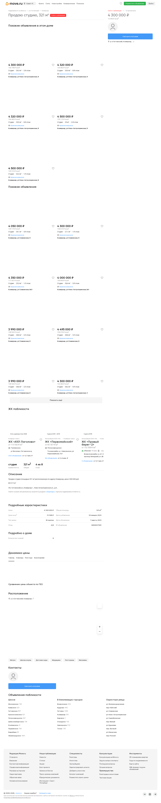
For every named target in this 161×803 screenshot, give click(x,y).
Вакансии (13, 759)
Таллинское (15, 446)
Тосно (59, 727)
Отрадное (61, 720)
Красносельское (15, 713)
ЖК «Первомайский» (59, 440)
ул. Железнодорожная (115, 703)
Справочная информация (19, 766)
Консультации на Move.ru (109, 756)
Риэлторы (73, 756)
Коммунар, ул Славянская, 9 (19, 238)
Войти (151, 3)
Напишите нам (45, 792)
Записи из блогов (46, 769)
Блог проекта (44, 766)
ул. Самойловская (113, 717)
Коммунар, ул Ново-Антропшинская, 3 (72, 393)
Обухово (87, 449)
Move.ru (72, 794)
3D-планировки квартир (138, 756)
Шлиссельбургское (16, 720)
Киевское (12, 706)
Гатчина (60, 710)
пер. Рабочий (111, 706)
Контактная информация (19, 762)
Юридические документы (49, 776)
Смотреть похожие (32, 685)
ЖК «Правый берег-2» (90, 442)
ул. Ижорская (111, 731)
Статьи (42, 759)
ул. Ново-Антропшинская (116, 713)
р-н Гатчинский (34, 11)
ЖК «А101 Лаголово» (21, 440)
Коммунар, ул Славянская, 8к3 (20, 289)
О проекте (14, 756)
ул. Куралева (111, 724)
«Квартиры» (50, 490)
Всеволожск (62, 703)
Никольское (62, 724)
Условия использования (18, 779)
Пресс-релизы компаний (48, 773)
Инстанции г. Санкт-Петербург (47, 780)
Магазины (83, 659)
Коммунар (45, 11)
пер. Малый (110, 720)
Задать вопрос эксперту (108, 759)
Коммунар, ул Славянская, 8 (19, 341)
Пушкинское (13, 727)
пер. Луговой (111, 727)
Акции (41, 762)
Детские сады (41, 659)
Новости (42, 756)
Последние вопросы (107, 762)
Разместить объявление (135, 3)
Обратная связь (16, 776)
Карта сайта (134, 762)
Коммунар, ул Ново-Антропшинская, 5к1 (73, 289)
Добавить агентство (77, 769)
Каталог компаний (76, 773)
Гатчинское (13, 710)
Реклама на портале (17, 769)
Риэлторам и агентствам (108, 773)
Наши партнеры (16, 773)
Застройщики (74, 762)
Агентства (73, 759)
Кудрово (60, 706)
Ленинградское (14, 734)
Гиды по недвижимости (138, 759)
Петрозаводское (54, 446)
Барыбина (12, 731)
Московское (13, 703)
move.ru (19, 792)
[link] (17, 11)
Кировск (60, 717)
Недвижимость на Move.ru (17, 11)
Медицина (56, 659)
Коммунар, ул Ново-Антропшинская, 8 (23, 77)
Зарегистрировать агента (79, 766)
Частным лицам (105, 776)
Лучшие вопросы (105, 766)
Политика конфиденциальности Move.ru (17, 796)
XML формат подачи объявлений (137, 767)
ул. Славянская (112, 710)
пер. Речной (111, 734)
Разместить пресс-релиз (78, 776)
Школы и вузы (25, 659)
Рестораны (69, 659)
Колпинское (13, 724)
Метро (13, 659)
